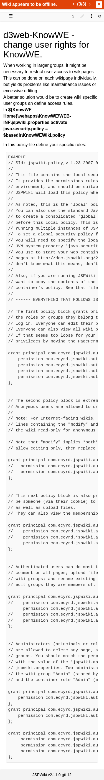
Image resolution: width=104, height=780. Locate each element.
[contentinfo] (73, 16)
